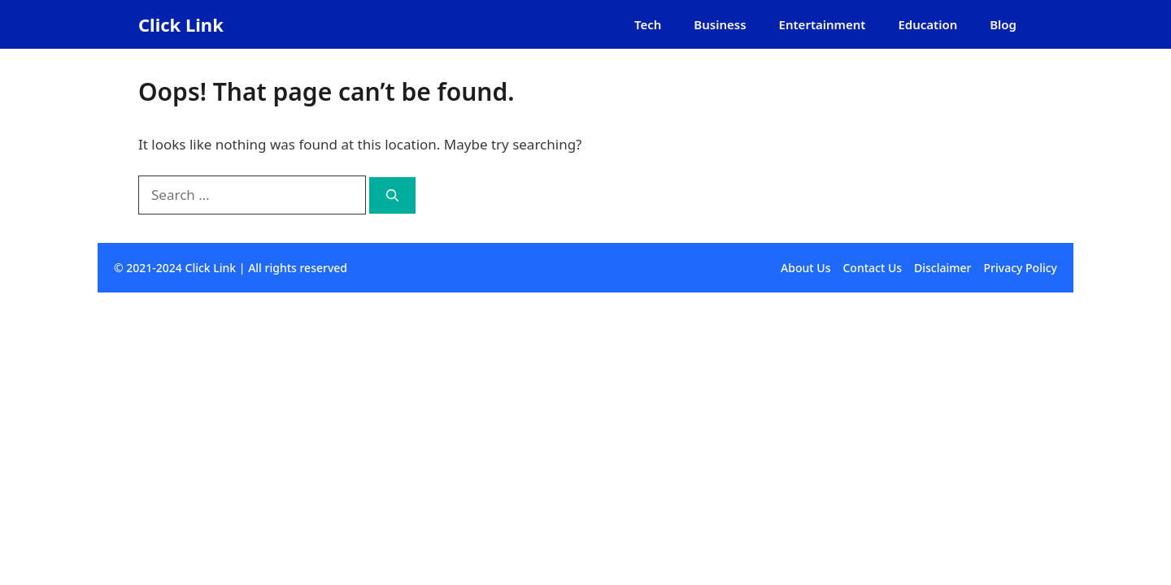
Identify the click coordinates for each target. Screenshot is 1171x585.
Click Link (181, 24)
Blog (1003, 24)
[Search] (392, 195)
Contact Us (872, 267)
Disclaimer (942, 267)
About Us (805, 267)
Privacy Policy (1020, 267)
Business (720, 24)
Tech (647, 24)
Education (927, 24)
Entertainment (822, 24)
